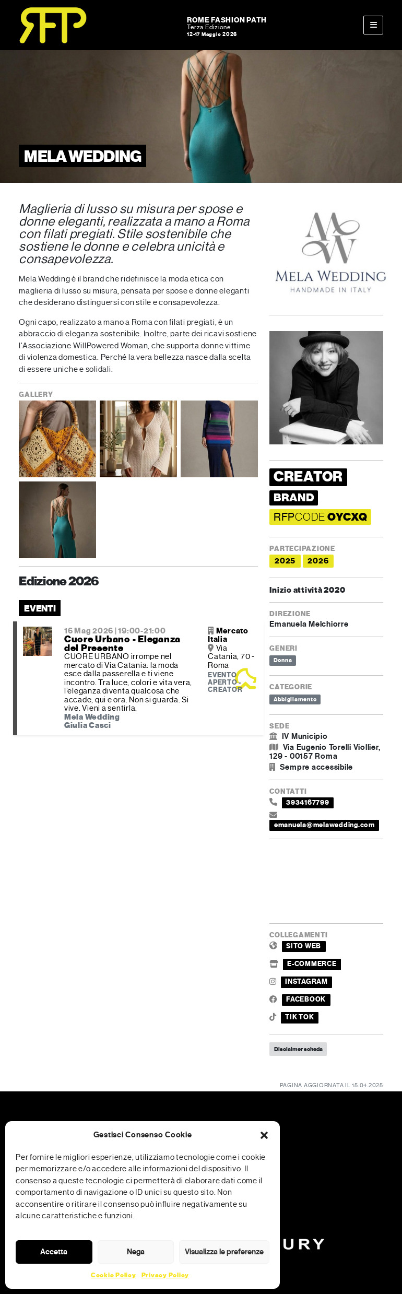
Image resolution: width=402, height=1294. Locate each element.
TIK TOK (299, 1017)
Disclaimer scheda (298, 1049)
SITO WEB (303, 946)
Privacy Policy (165, 1275)
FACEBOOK (306, 999)
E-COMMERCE (312, 964)
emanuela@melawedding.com (324, 825)
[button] (264, 1135)
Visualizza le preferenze (224, 1251)
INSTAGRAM (306, 982)
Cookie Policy (113, 1275)
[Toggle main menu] (373, 25)
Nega (136, 1251)
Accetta (53, 1251)
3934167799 (307, 802)
